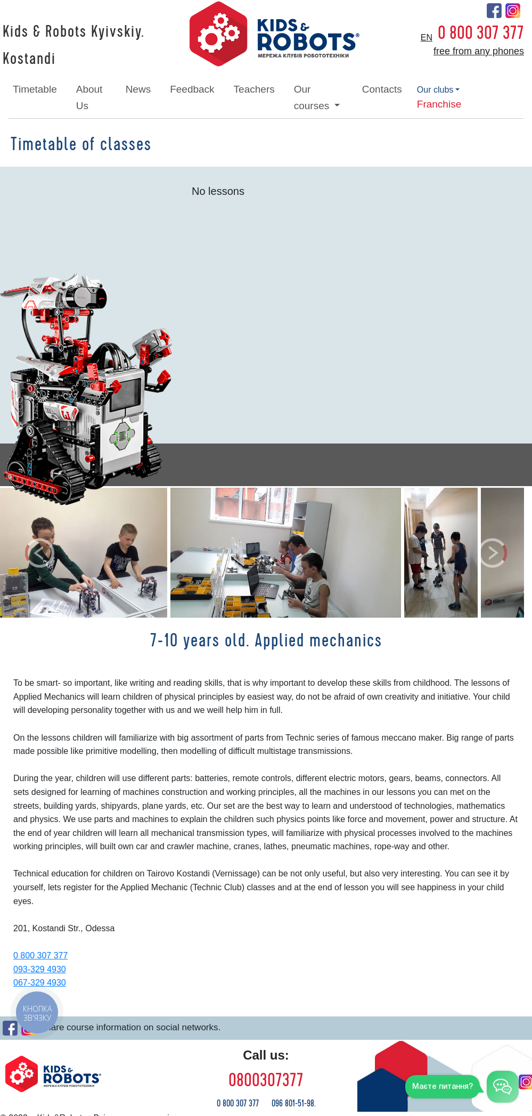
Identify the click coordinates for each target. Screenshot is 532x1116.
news (138, 89)
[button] (40, 552)
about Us (89, 97)
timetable (35, 89)
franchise (439, 104)
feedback (192, 89)
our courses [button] (313, 97)
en (426, 37)
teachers (254, 89)
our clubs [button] (435, 89)
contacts (382, 89)
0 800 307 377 (481, 33)
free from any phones (478, 51)
